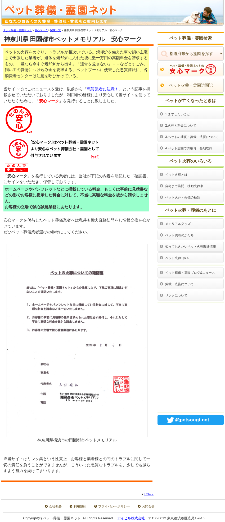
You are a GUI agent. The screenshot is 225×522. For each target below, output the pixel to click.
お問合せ (148, 506)
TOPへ (149, 494)
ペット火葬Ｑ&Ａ (177, 258)
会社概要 (55, 506)
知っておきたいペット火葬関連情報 (190, 246)
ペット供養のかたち (179, 235)
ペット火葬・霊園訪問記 (191, 85)
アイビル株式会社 (131, 518)
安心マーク (41, 30)
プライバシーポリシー (114, 506)
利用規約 (80, 506)
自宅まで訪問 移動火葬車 (184, 186)
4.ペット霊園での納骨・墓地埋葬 (188, 148)
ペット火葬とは (176, 175)
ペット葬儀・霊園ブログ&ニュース (190, 273)
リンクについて (176, 295)
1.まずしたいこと (177, 114)
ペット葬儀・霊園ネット (17, 30)
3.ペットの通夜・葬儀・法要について (192, 137)
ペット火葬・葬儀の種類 (182, 197)
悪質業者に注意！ (103, 89)
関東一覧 (55, 30)
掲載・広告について (179, 284)
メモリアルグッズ (178, 224)
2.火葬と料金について (180, 125)
